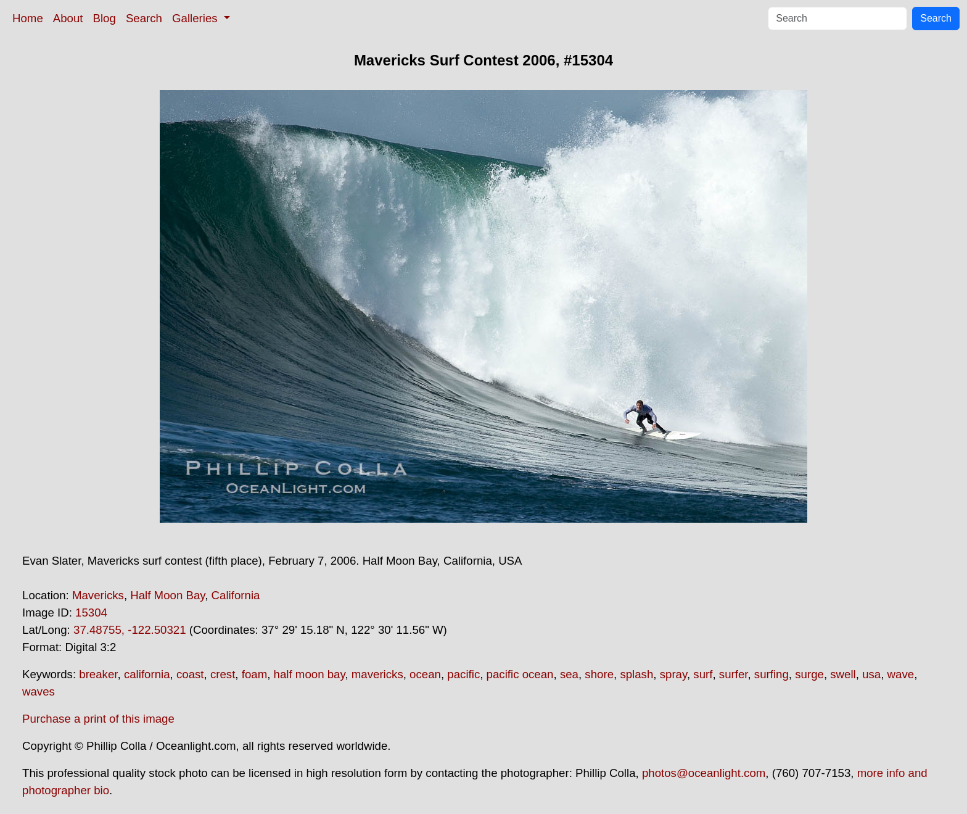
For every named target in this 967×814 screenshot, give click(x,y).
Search (144, 18)
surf (702, 674)
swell (842, 674)
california (147, 674)
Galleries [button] (196, 18)
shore (599, 674)
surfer (733, 674)
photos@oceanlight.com (703, 772)
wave (901, 674)
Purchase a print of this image (98, 718)
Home (27, 18)
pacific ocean (520, 674)
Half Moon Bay (167, 595)
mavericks (377, 674)
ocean (425, 674)
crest (222, 674)
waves (38, 691)
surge (809, 674)
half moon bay (309, 674)
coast (190, 674)
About (68, 18)
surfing (771, 674)
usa (871, 674)
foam (254, 674)
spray (673, 674)
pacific (463, 674)
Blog (104, 18)
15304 (91, 612)
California (236, 595)
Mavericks (98, 595)
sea (569, 674)
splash (636, 674)
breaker (98, 674)
